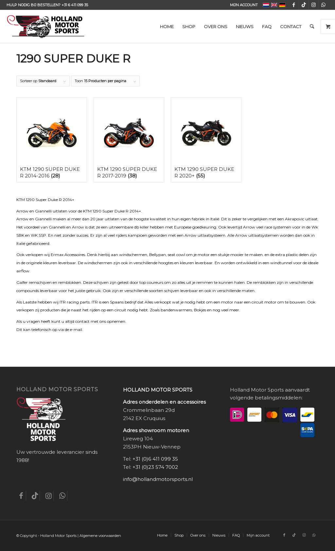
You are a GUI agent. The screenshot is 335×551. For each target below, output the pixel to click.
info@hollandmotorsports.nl (158, 479)
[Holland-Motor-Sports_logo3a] (45, 26)
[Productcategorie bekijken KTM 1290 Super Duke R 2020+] (206, 140)
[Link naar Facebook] (294, 5)
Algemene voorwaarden (100, 535)
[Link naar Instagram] (313, 5)
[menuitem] (242, 5)
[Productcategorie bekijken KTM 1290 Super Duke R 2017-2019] (129, 140)
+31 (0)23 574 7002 (155, 467)
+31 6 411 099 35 (75, 5)
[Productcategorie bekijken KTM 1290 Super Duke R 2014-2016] (51, 140)
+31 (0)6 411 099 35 (155, 459)
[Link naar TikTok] (304, 5)
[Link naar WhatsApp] (323, 5)
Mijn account (244, 5)
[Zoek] (312, 26)
